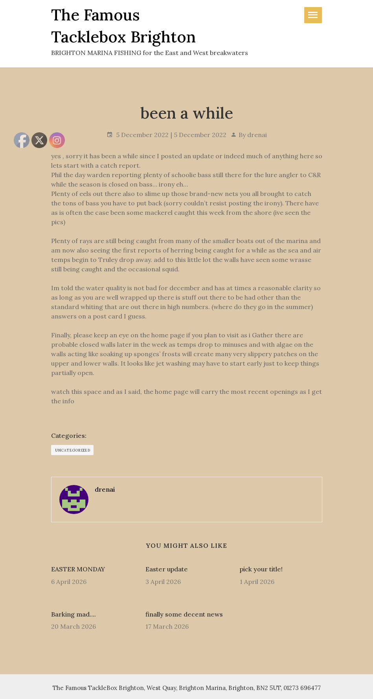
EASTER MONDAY (78, 569)
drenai (257, 135)
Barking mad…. (73, 614)
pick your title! (261, 569)
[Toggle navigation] (313, 15)
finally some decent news (184, 614)
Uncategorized (72, 450)
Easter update (166, 569)
